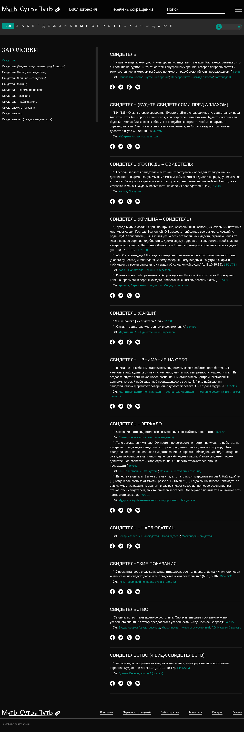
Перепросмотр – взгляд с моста (196, 77)
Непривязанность (131, 77)
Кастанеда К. (230, 77)
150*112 (232, 386)
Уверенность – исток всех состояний (190, 627)
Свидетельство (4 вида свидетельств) (29, 119)
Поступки (135, 191)
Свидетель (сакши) (15, 84)
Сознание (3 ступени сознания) (185, 471)
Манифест (191, 712)
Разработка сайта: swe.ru (15, 724)
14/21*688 (143, 250)
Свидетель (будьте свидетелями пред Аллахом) (36, 66)
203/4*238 (226, 576)
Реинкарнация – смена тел (164, 391)
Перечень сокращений (131, 9)
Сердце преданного (181, 285)
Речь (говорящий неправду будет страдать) (149, 581)
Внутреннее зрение (159, 77)
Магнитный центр (131, 391)
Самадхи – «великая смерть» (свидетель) (148, 437)
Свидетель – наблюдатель (20, 101)
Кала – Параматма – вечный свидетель (146, 270)
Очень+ (236, 712)
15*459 (224, 280)
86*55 (237, 71)
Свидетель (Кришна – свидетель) (25, 78)
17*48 (217, 186)
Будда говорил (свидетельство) (141, 627)
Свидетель (9, 60)
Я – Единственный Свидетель (157, 332)
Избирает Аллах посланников (140, 136)
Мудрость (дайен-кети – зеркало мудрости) (149, 500)
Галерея (215, 712)
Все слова (94, 712)
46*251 (145, 494)
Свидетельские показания (20, 107)
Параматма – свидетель (148, 285)
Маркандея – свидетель (203, 536)
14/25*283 (184, 672)
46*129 (220, 432)
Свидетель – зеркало (17, 95)
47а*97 (158, 131)
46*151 (133, 465)
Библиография (82, 9)
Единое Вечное (129, 678)
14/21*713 (231, 264)
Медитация (127, 332)
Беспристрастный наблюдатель (141, 536)
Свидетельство (12, 113)
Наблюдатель (191, 500)
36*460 (192, 326)
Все (8, 26)
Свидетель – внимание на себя (24, 89)
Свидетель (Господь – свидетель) (25, 72)
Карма (123, 191)
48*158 (231, 622)
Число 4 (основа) (154, 678)
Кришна (124, 285)
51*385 (169, 321)
